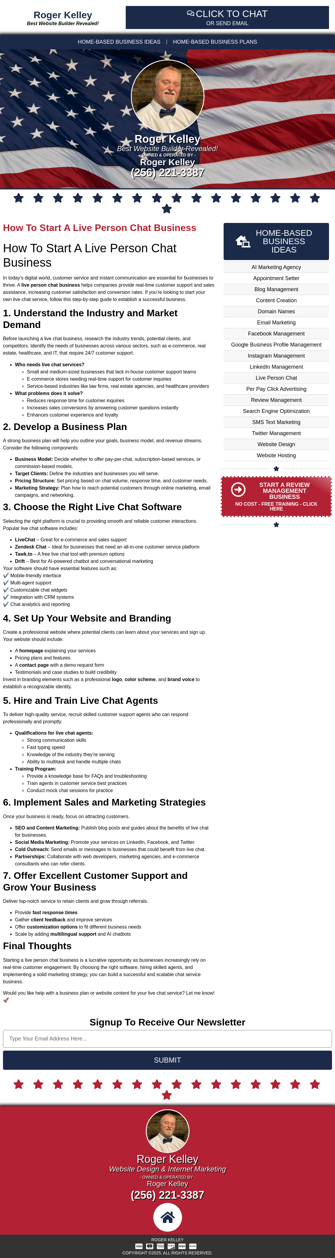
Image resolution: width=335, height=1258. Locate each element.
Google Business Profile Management (276, 345)
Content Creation (276, 300)
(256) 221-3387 (167, 172)
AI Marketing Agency (276, 267)
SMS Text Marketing (276, 422)
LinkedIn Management (276, 367)
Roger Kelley (63, 15)
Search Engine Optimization (276, 411)
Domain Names (276, 311)
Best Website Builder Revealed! (63, 23)
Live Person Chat (276, 378)
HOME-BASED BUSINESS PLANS (215, 42)
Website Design (276, 444)
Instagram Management (276, 356)
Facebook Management (276, 334)
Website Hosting (276, 455)
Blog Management (276, 289)
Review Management (276, 400)
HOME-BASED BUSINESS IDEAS (119, 42)
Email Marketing (276, 323)
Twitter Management (276, 433)
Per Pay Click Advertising (276, 389)
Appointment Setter (276, 278)
